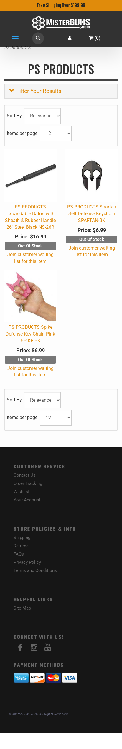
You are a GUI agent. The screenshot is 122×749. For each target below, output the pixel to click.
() (94, 38)
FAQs (19, 554)
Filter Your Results (35, 91)
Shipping (22, 537)
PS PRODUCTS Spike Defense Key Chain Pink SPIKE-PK (30, 333)
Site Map (22, 608)
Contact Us (25, 475)
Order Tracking (28, 483)
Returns (21, 545)
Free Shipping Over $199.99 (61, 5)
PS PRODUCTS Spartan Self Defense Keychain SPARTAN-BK (91, 213)
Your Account (27, 500)
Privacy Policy (27, 562)
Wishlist (21, 491)
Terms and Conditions (35, 570)
